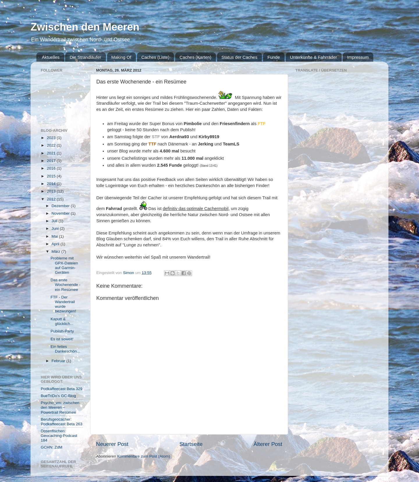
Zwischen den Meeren (85, 27)
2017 (52, 161)
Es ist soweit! (62, 339)
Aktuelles (51, 57)
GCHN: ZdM (51, 447)
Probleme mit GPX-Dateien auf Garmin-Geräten (64, 265)
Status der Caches (239, 57)
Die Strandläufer (85, 57)
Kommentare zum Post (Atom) (143, 456)
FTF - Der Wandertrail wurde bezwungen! (63, 304)
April (56, 244)
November (61, 213)
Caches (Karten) (195, 57)
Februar (59, 361)
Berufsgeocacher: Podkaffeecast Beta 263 (61, 421)
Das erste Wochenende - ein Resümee (66, 284)
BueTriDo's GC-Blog (58, 396)
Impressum (358, 57)
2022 (52, 145)
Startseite (191, 444)
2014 (52, 184)
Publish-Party (62, 331)
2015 (52, 176)
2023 (52, 138)
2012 (52, 199)
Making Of (121, 57)
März (56, 251)
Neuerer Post (112, 444)
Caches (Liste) (155, 57)
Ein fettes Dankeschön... (65, 348)
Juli (55, 221)
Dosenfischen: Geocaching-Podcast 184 (59, 435)
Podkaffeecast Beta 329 (61, 389)
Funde (273, 57)
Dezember (61, 206)
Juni (56, 228)
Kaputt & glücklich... (62, 321)
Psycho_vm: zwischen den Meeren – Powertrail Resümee (60, 407)
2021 (52, 153)
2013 (52, 191)
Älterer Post (267, 444)
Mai (55, 236)
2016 (52, 168)
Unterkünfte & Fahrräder (313, 57)
